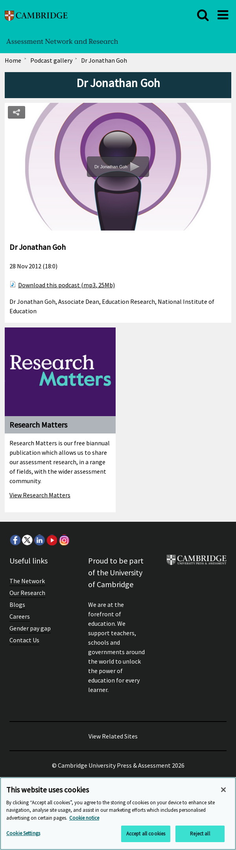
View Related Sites (113, 736)
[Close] (223, 789)
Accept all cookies (145, 833)
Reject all (200, 833)
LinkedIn (39, 539)
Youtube (51, 539)
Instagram (63, 539)
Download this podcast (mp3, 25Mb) (66, 285)
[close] (203, 15)
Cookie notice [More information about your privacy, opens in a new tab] (84, 818)
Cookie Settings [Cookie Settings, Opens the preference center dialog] (23, 833)
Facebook (14, 539)
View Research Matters (39, 495)
